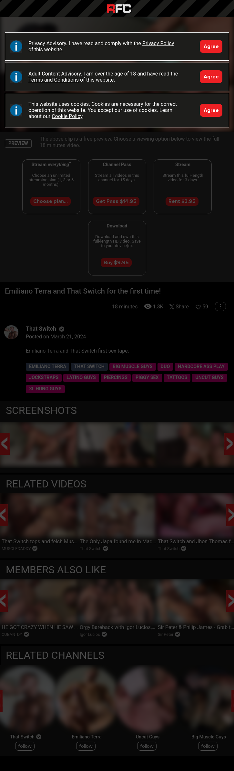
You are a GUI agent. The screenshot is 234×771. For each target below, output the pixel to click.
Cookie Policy (67, 116)
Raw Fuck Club (119, 9)
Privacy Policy (158, 43)
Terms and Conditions (53, 80)
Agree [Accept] (211, 46)
